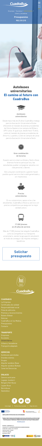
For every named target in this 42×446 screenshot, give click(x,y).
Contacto (4, 326)
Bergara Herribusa (8, 383)
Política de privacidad (20, 406)
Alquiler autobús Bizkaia (10, 366)
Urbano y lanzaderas (21, 13)
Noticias (4, 318)
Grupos (4, 360)
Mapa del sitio (33, 406)
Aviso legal (8, 406)
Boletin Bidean (7, 315)
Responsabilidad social (10, 307)
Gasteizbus (5, 391)
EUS (39, 5)
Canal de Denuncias (9, 368)
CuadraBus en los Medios (11, 321)
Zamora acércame (8, 377)
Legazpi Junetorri (8, 380)
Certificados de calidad (10, 305)
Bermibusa (5, 388)
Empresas (11, 11)
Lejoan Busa (6, 385)
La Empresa (6, 302)
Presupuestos (21, 17)
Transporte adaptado (9, 346)
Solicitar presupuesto (21, 253)
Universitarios (28, 11)
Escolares (19, 11)
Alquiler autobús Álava (10, 363)
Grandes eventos (7, 358)
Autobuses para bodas (10, 355)
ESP (39, 8)
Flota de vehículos (8, 310)
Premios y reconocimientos (11, 313)
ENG (39, 7)
